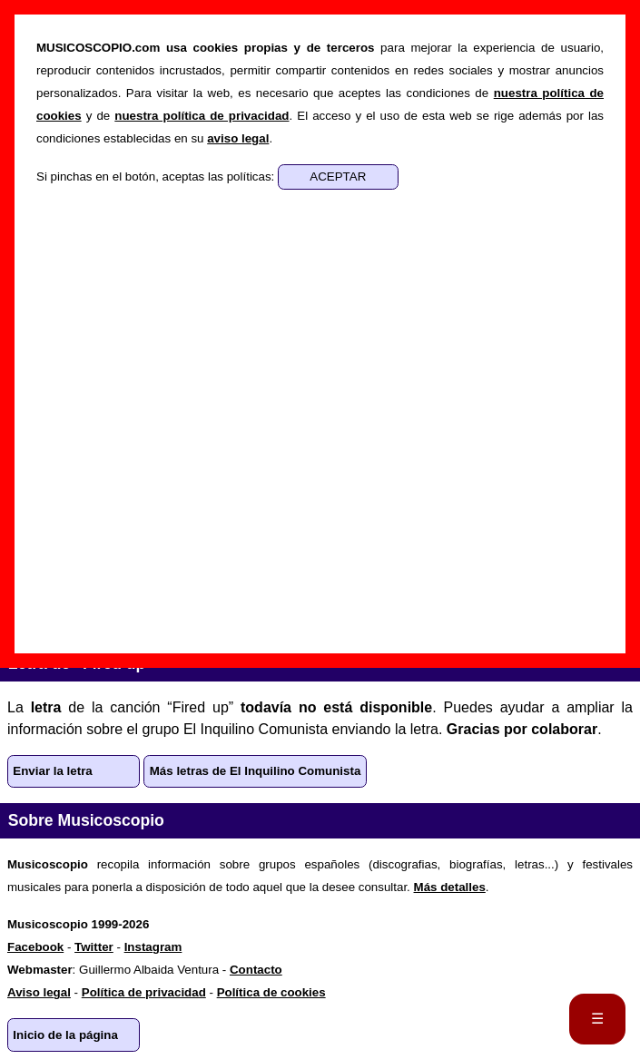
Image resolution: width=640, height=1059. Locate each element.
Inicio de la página (65, 1035)
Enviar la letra (52, 771)
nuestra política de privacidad (201, 116)
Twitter (93, 947)
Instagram (153, 947)
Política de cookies (271, 992)
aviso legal (238, 138)
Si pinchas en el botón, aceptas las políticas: (157, 176)
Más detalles (450, 887)
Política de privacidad (144, 992)
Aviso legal (39, 992)
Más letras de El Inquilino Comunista (255, 771)
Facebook (35, 947)
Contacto (256, 969)
